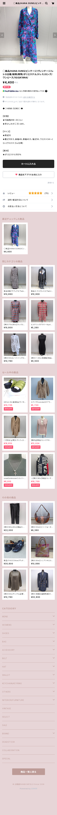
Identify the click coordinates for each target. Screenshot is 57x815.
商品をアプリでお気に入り (28, 174)
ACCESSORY (8, 650)
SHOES (5, 633)
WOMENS (7, 625)
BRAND (5, 733)
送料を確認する (29, 97)
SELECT (6, 717)
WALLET (6, 675)
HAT (4, 667)
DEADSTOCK (8, 742)
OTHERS (6, 692)
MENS (5, 616)
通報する (51, 183)
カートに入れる (28, 164)
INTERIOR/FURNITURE (13, 700)
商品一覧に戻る (28, 771)
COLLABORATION (10, 750)
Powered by (28, 789)
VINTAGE (6, 708)
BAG (4, 641)
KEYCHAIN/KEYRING (12, 683)
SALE (4, 725)
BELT (4, 658)
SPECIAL (6, 758)
